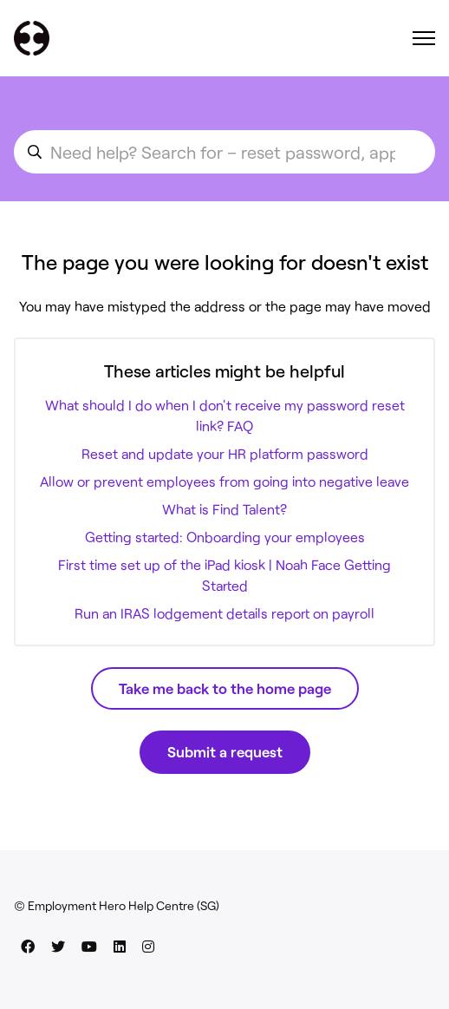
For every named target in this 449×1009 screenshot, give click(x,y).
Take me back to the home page (225, 688)
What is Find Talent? (224, 509)
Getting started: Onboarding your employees (225, 536)
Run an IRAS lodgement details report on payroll (224, 613)
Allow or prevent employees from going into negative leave (224, 481)
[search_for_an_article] (224, 152)
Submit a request (225, 751)
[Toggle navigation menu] (424, 38)
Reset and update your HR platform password (224, 453)
